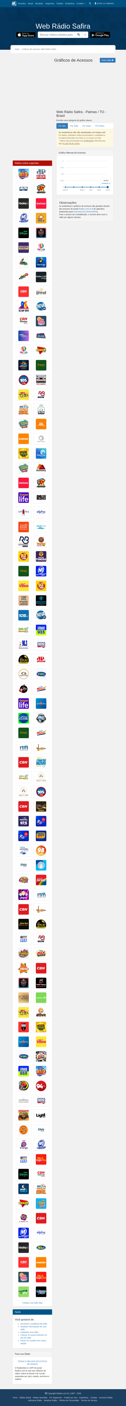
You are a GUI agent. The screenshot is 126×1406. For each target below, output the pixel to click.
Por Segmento (55, 1397)
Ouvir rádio (108, 60)
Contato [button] (81, 3)
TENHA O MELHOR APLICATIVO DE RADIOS (32, 1362)
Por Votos (86, 126)
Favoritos (22, 3)
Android (76, 212)
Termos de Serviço (89, 1400)
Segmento (49, 3)
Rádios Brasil (25, 1397)
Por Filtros (99, 126)
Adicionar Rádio (35, 1400)
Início (17, 49)
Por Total (74, 126)
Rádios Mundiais (40, 1397)
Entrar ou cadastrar (104, 3)
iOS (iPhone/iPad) (90, 212)
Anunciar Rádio (106, 1397)
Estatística (69, 3)
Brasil (30, 3)
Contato (93, 1397)
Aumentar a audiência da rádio (33, 1324)
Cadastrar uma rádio (29, 1332)
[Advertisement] (85, 87)
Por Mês (62, 126)
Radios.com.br (85, 209)
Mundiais (39, 3)
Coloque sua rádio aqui (32, 1303)
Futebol (59, 3)
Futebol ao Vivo (70, 1397)
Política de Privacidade (69, 1400)
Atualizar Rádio (50, 1400)
